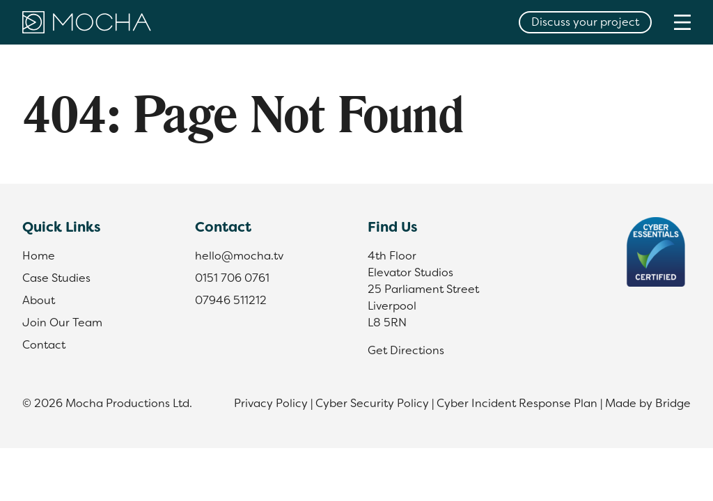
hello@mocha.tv (239, 255)
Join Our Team (62, 322)
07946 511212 (231, 300)
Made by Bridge (648, 403)
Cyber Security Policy (372, 403)
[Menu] (682, 22)
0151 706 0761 (232, 278)
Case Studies (56, 278)
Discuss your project (585, 22)
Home (38, 255)
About (38, 300)
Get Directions (406, 350)
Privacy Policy (271, 403)
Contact (43, 344)
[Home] (86, 22)
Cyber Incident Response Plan (517, 403)
